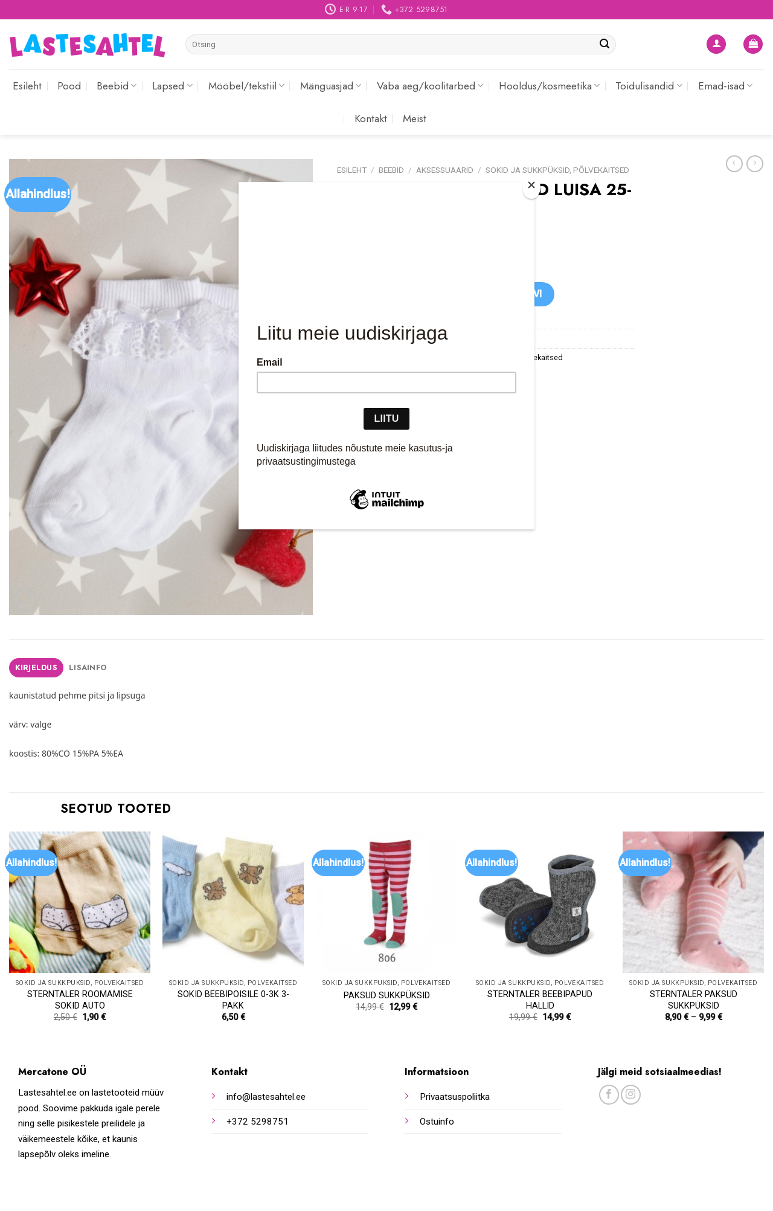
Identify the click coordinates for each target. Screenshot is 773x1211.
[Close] (531, 187)
